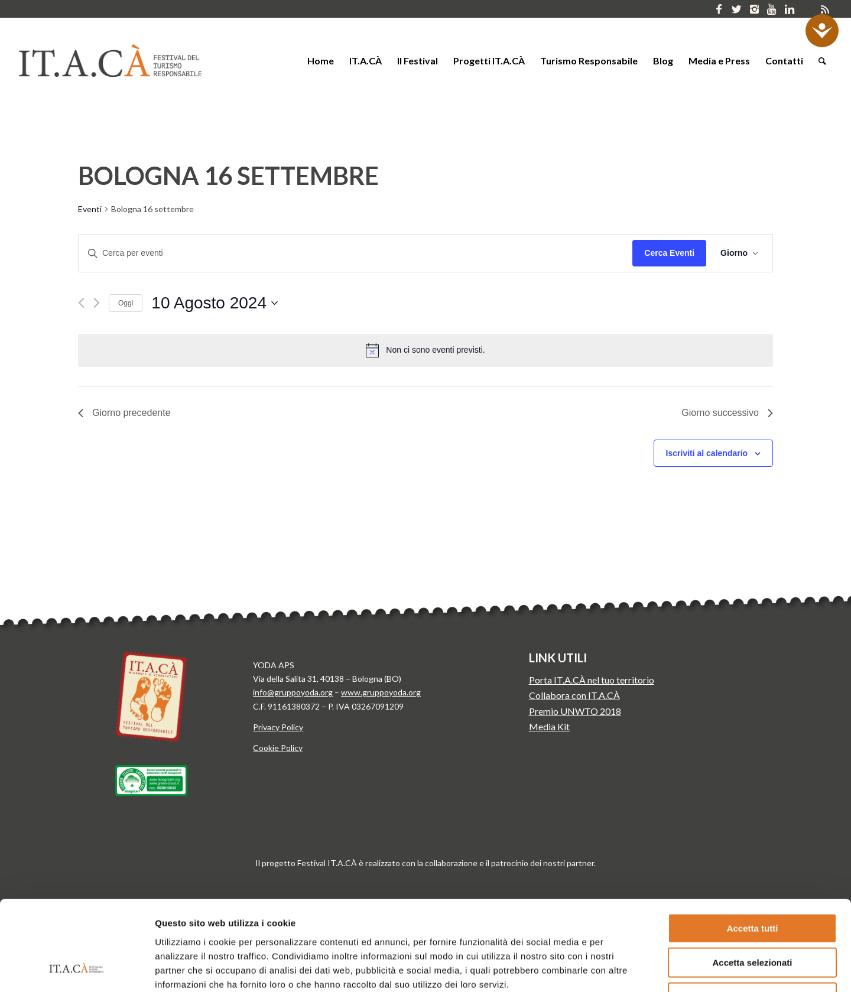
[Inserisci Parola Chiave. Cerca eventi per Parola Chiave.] (355, 253)
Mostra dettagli (605, 969)
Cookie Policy (278, 748)
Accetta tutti (752, 848)
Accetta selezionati (752, 882)
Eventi (90, 209)
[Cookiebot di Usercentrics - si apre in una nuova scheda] (76, 969)
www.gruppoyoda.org (381, 692)
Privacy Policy (278, 727)
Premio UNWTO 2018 (575, 711)
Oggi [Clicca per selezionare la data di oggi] (125, 303)
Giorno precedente (124, 413)
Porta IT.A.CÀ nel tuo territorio (591, 679)
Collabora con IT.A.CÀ (574, 695)
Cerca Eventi (669, 253)
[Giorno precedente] (81, 302)
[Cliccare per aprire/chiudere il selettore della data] (214, 303)
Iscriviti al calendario (707, 453)
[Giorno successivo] (96, 302)
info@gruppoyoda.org (293, 692)
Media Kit (549, 726)
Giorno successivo (727, 413)
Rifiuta (752, 917)
